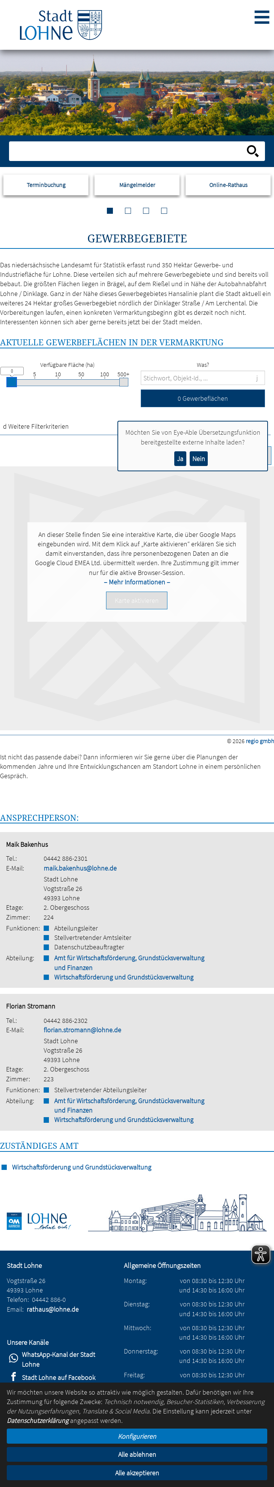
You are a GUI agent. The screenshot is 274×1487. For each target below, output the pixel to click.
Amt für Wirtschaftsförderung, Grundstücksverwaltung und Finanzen (129, 963)
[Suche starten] (253, 151)
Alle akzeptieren (137, 1473)
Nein (198, 458)
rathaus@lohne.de (53, 1309)
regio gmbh (260, 741)
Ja (180, 458)
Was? (203, 364)
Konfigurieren (137, 1436)
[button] (203, 398)
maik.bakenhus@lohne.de (80, 868)
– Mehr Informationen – (137, 582)
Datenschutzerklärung (37, 1420)
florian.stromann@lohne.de (82, 1030)
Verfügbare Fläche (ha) (67, 364)
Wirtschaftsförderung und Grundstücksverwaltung (123, 977)
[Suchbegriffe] (203, 378)
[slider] (11, 382)
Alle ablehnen (137, 1454)
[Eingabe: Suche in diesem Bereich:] (129, 151)
